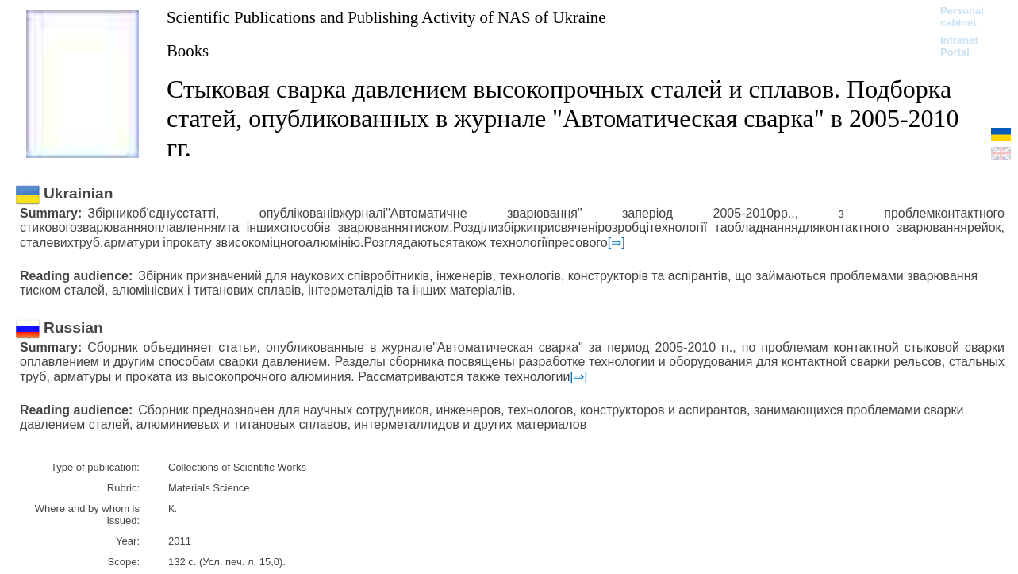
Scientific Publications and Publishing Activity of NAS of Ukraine (386, 17)
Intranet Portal (959, 46)
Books (188, 50)
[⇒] (616, 242)
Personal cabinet (962, 17)
